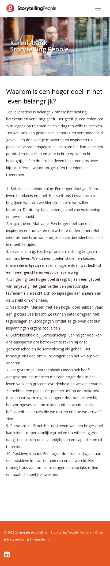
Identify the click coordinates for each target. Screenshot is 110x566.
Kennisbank (40, 539)
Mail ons (85, 532)
